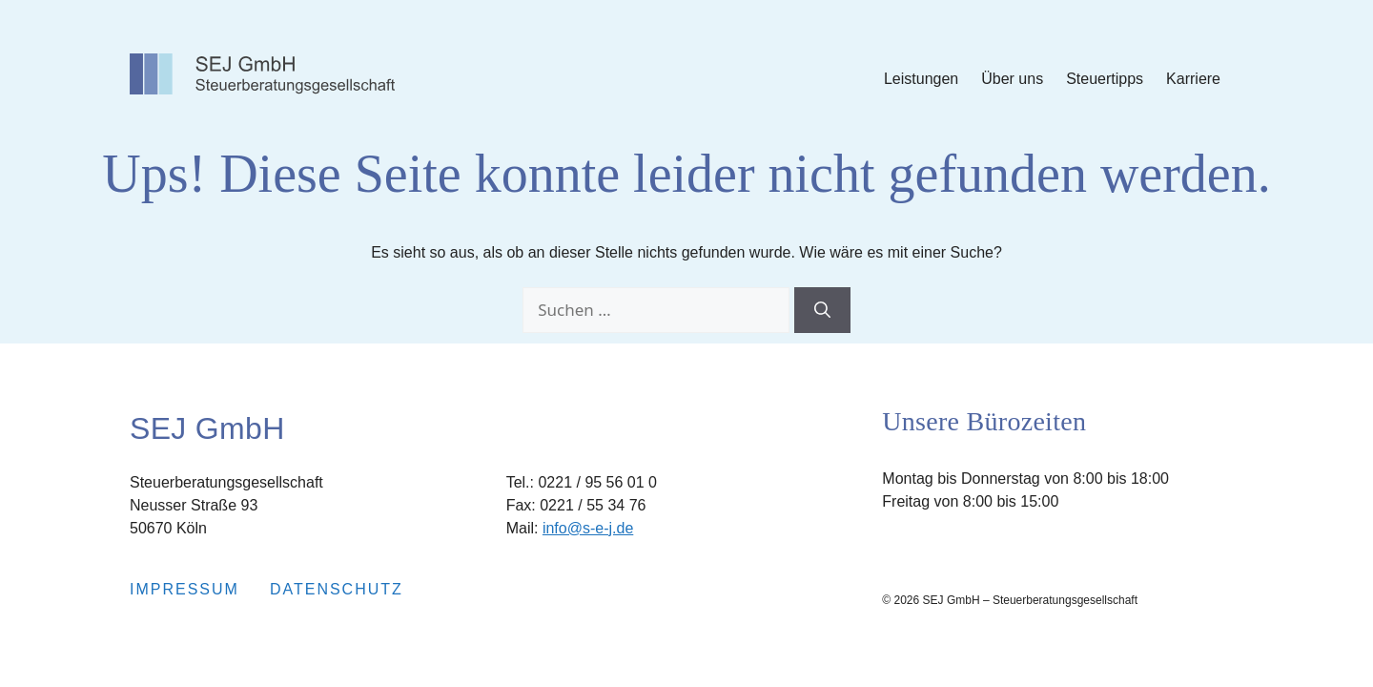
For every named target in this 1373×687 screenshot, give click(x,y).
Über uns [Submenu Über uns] (1012, 79)
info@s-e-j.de (588, 528)
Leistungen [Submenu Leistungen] (921, 79)
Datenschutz (336, 589)
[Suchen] (822, 310)
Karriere (1193, 79)
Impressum (184, 589)
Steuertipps (1104, 79)
